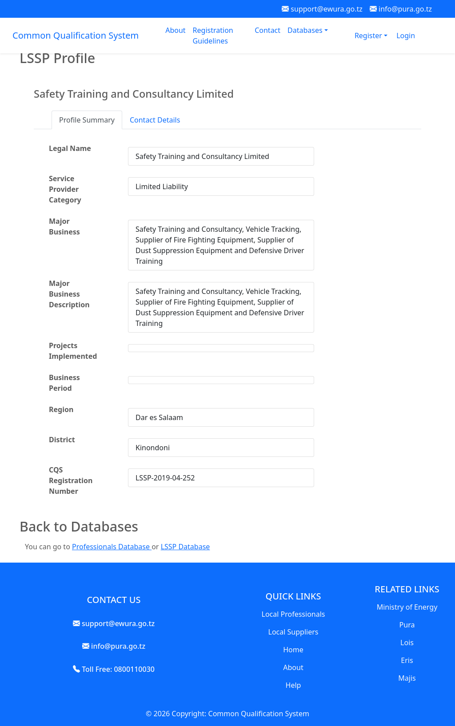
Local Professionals (293, 614)
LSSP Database (185, 546)
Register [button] (369, 35)
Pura (407, 625)
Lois (407, 642)
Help (293, 685)
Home (293, 650)
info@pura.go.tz (401, 9)
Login (405, 35)
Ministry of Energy (407, 607)
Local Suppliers (293, 632)
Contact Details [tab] (155, 120)
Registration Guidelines (213, 35)
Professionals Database (112, 546)
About (175, 30)
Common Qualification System (75, 35)
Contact (267, 30)
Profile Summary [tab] (87, 120)
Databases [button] (305, 30)
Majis (406, 678)
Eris (407, 660)
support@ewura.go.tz (322, 9)
